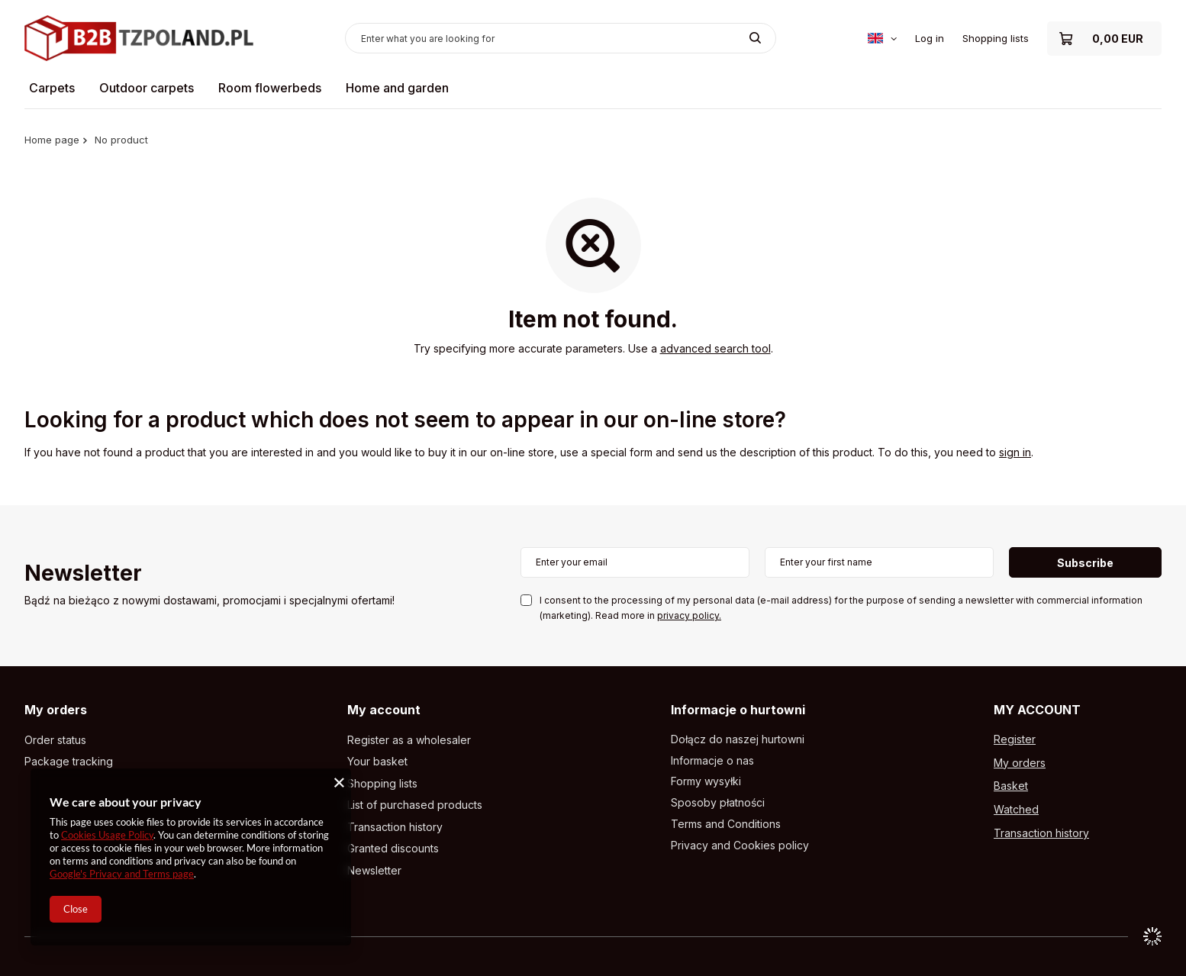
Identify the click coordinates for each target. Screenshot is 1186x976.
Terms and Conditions (726, 824)
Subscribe (1085, 562)
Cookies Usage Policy (107, 835)
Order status (55, 740)
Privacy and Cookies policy (740, 845)
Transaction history (395, 827)
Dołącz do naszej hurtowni (737, 739)
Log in (929, 38)
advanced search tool (715, 348)
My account (384, 709)
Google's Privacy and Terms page (122, 874)
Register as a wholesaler (409, 740)
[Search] (755, 38)
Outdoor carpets (146, 87)
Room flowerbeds (269, 87)
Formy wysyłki (706, 781)
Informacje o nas (712, 761)
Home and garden (397, 87)
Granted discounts (393, 848)
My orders (55, 709)
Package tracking (68, 761)
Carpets (52, 87)
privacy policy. (689, 615)
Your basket (377, 761)
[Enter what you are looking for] (560, 38)
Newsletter (83, 574)
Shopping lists (995, 38)
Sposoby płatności (718, 803)
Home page (51, 140)
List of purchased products (414, 805)
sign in (1015, 452)
